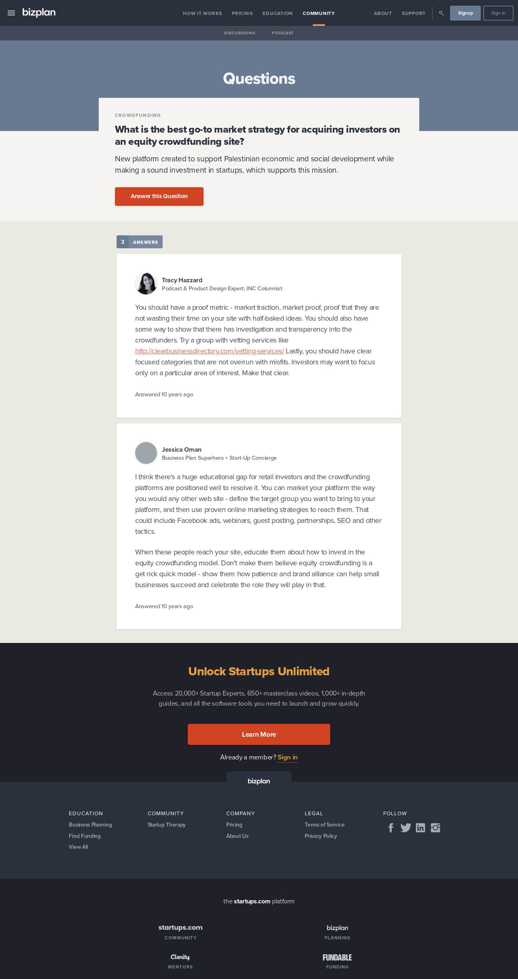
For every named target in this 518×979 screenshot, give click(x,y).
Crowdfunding (138, 115)
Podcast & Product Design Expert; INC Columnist (222, 288)
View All (79, 848)
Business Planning (91, 825)
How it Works (202, 13)
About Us (237, 836)
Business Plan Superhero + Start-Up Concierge (219, 457)
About (383, 13)
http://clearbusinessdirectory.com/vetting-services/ (209, 351)
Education (278, 13)
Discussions (239, 33)
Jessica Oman (182, 449)
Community (319, 13)
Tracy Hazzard (182, 280)
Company (240, 813)
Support (414, 13)
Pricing (242, 13)
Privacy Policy (321, 836)
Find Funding (84, 836)
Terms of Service (325, 825)
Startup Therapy (168, 825)
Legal (314, 813)
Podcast (283, 33)
